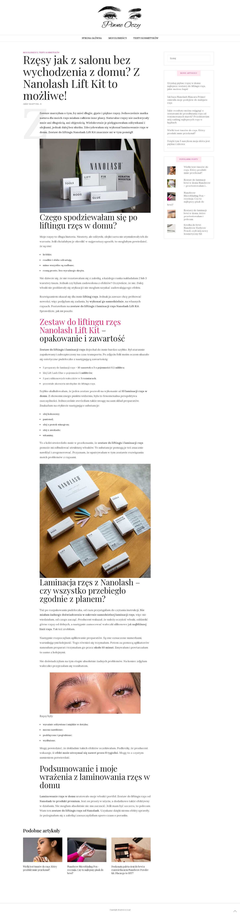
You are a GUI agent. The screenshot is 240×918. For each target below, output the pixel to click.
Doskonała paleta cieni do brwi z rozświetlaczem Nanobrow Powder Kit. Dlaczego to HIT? (130, 870)
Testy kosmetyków (145, 38)
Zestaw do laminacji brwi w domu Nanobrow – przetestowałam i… (197, 182)
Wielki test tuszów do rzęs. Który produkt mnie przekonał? (40, 868)
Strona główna (92, 38)
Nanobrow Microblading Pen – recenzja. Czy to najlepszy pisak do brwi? (85, 870)
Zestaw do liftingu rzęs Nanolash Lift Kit (80, 325)
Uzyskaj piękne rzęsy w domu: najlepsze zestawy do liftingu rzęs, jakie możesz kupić (186, 86)
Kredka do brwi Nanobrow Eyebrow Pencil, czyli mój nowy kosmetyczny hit (196, 229)
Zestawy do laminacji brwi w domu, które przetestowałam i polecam (195, 215)
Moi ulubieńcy (117, 38)
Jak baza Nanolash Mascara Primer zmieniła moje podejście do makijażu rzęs (187, 99)
